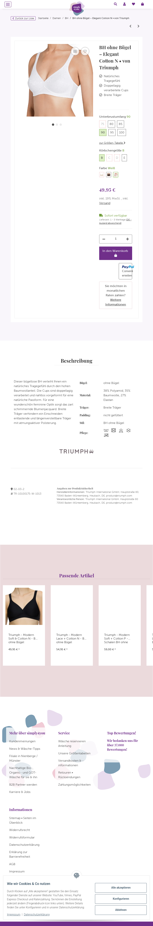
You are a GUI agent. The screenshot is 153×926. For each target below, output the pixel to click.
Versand (104, 203)
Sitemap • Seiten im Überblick (22, 820)
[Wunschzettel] (133, 4)
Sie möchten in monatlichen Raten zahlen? (116, 295)
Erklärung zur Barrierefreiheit (19, 854)
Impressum (16, 914)
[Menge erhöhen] (127, 239)
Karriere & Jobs (19, 792)
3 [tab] (61, 124)
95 (112, 132)
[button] (115, 4)
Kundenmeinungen (22, 741)
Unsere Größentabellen (74, 753)
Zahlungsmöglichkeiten (74, 784)
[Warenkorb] (144, 4)
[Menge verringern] (103, 239)
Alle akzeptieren (118, 885)
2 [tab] (57, 124)
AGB (12, 864)
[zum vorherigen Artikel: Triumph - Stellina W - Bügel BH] (130, 26)
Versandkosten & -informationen (71, 763)
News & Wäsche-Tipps (24, 748)
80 (112, 124)
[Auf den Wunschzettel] (85, 51)
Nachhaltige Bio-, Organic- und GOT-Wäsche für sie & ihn (23, 772)
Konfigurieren (118, 896)
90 (103, 132)
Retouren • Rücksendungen (69, 775)
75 (103, 124)
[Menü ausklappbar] (8, 4)
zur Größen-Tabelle (112, 142)
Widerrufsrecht (19, 830)
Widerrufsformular (22, 837)
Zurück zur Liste (24, 18)
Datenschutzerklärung (39, 914)
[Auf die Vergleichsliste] (75, 51)
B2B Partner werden (23, 784)
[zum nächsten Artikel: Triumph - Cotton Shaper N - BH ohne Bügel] (138, 26)
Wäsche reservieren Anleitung (72, 743)
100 (122, 132)
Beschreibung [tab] (76, 360)
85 (121, 124)
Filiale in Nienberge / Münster (23, 758)
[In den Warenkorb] (18, 39)
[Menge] (116, 239)
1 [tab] (53, 124)
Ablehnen (118, 907)
